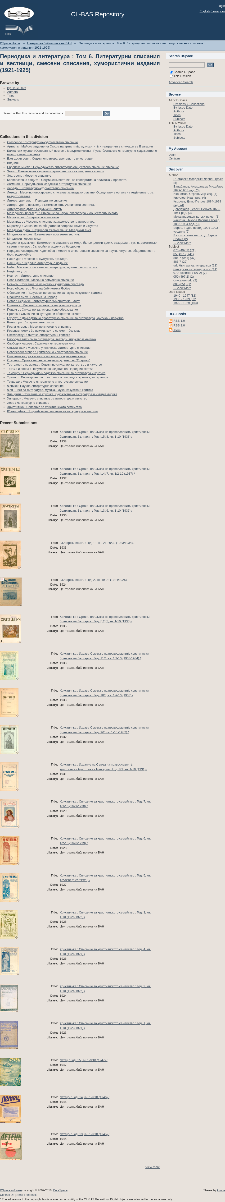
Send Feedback (27, 1195)
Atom (176, 330)
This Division (180, 76)
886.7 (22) (180, 261)
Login (221, 6)
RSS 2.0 (179, 325)
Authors (12, 92)
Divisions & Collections (189, 104)
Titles (10, 95)
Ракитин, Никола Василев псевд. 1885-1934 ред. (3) (196, 222)
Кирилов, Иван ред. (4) (189, 197)
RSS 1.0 (179, 320)
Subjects (13, 99)
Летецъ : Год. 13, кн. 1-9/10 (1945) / (84, 1134)
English (205, 11)
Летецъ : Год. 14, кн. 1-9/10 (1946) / (84, 1097)
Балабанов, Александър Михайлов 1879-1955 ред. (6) (198, 188)
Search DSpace (182, 72)
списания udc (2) (185, 280)
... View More (182, 243)
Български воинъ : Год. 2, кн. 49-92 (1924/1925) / (94, 580)
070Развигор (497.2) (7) (190, 273)
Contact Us (7, 1195)
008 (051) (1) (182, 284)
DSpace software (11, 1190)
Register (174, 158)
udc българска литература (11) (195, 265)
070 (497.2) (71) (184, 250)
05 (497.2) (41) (183, 254)
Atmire (221, 1190)
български (218, 11)
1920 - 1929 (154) (185, 303)
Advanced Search (181, 82)
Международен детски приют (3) (196, 216)
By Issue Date (16, 88)
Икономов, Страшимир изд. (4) (195, 194)
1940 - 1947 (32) (184, 295)
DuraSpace (60, 1190)
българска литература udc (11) (195, 269)
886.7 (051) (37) (184, 258)
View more (152, 1167)
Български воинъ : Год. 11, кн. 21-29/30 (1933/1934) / (97, 543)
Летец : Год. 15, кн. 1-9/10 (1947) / (84, 1060)
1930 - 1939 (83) (184, 299)
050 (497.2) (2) (183, 276)
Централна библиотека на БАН (49, 43)
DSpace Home (10, 43)
